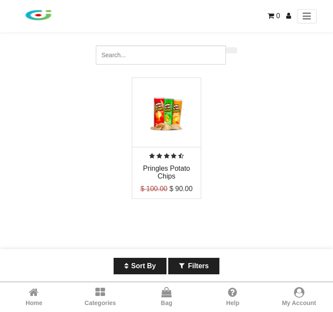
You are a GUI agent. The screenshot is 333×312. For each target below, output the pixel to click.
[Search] (231, 50)
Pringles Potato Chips (166, 172)
